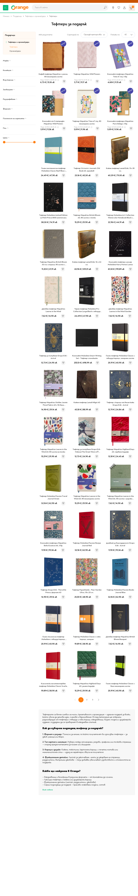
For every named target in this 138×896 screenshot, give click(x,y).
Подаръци (17, 16)
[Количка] (132, 8)
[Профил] (124, 7)
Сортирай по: (73, 34)
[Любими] (118, 7)
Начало (6, 16)
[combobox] (66, 7)
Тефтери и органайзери (35, 16)
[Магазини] (113, 7)
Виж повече (47, 789)
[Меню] (5, 7)
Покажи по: (115, 34)
